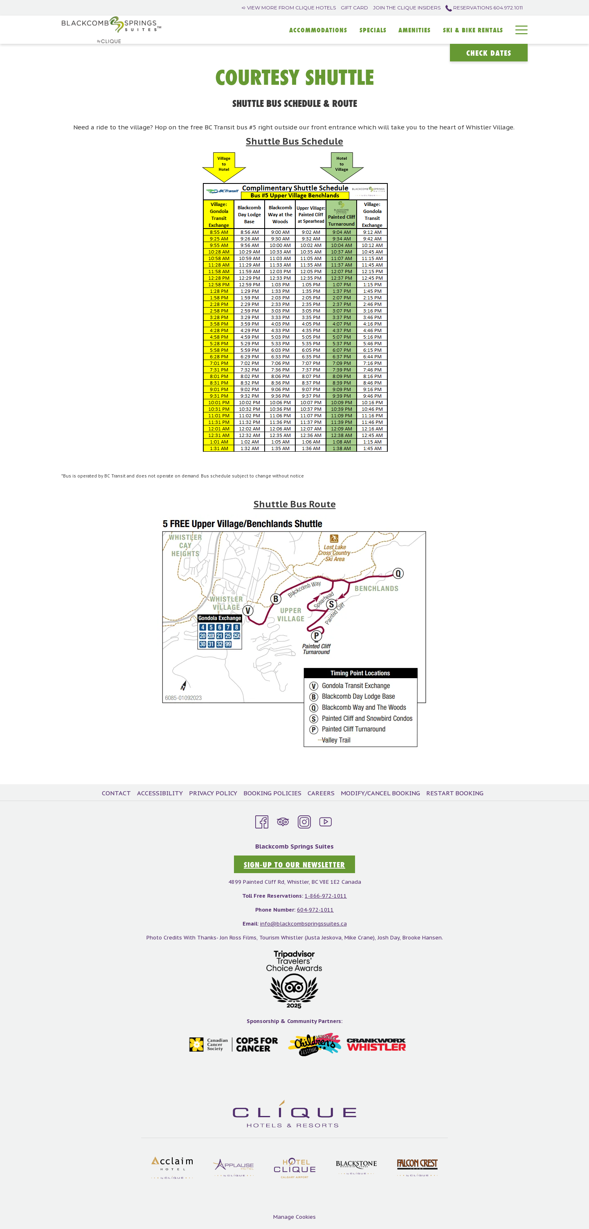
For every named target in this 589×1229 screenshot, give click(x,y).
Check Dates (488, 53)
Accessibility (160, 793)
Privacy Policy (213, 793)
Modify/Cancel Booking (380, 793)
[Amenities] (415, 30)
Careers (321, 793)
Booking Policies (272, 793)
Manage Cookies (294, 1216)
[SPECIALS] (373, 30)
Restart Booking (454, 793)
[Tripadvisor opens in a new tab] (283, 820)
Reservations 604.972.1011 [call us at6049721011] (484, 8)
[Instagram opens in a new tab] (304, 820)
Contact (116, 793)
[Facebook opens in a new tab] (261, 820)
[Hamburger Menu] (518, 30)
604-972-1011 (315, 909)
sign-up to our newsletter (294, 864)
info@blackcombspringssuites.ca (303, 923)
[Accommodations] (318, 30)
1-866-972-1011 (326, 895)
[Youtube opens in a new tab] (325, 820)
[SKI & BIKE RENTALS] (473, 30)
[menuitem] (117, 793)
